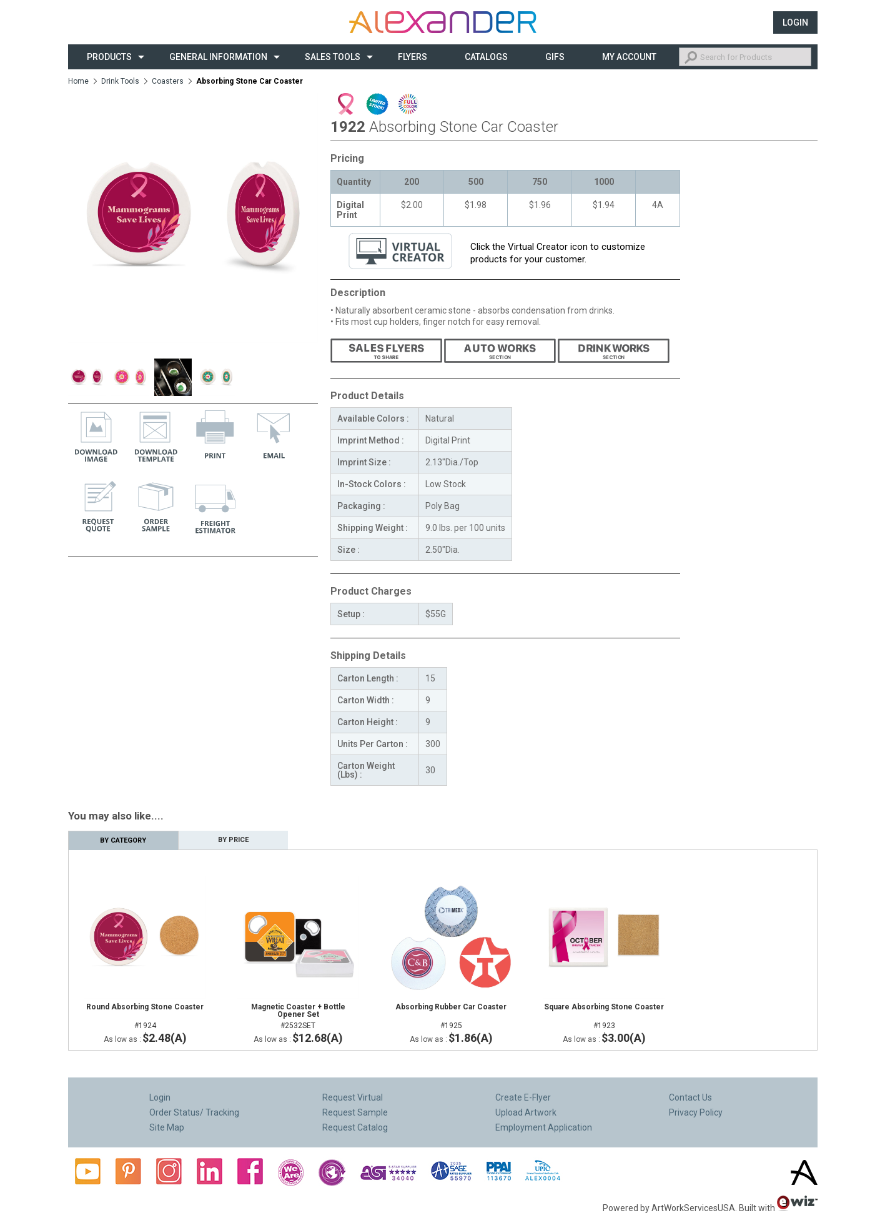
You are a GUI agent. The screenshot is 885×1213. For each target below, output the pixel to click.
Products (109, 57)
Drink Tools (120, 81)
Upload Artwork (525, 1112)
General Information (218, 57)
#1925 (451, 1016)
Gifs (555, 57)
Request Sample (355, 1112)
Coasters (168, 81)
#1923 (604, 1016)
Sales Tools (332, 57)
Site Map (166, 1127)
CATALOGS (486, 57)
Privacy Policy (696, 1112)
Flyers (412, 57)
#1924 (145, 1016)
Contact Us (690, 1097)
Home (78, 81)
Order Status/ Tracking (194, 1112)
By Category (123, 840)
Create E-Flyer (523, 1097)
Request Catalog (355, 1127)
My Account (629, 57)
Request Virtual (352, 1097)
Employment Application (543, 1127)
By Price (233, 840)
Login (795, 22)
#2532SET (298, 1016)
